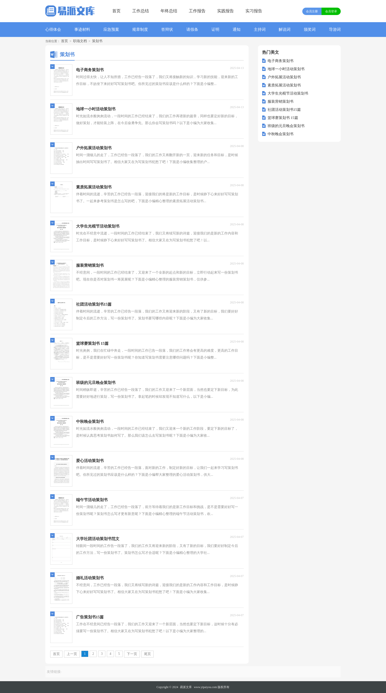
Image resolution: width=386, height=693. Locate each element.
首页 (116, 11)
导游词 (335, 29)
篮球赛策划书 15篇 (283, 118)
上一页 (72, 654)
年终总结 (169, 11)
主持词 (260, 29)
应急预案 (111, 29)
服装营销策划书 (280, 101)
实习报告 (253, 11)
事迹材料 (82, 29)
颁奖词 (310, 29)
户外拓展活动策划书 (284, 77)
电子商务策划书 (280, 61)
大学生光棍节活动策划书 (288, 93)
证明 (215, 29)
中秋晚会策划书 (280, 134)
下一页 (132, 654)
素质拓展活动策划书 (284, 85)
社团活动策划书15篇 (284, 110)
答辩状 (167, 29)
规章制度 (140, 29)
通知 (237, 29)
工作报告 (197, 11)
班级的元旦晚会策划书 (286, 126)
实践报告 (225, 11)
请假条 (192, 29)
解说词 (284, 29)
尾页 (147, 654)
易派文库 (186, 687)
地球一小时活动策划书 (286, 69)
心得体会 (53, 29)
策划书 (97, 41)
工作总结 (140, 11)
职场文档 (80, 41)
